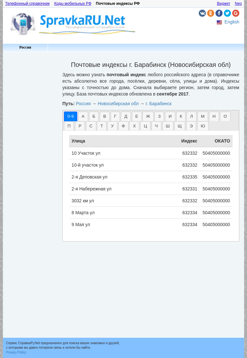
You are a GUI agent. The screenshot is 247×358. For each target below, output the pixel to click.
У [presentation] (112, 126)
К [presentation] (181, 116)
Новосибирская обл (118, 103)
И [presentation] (170, 116)
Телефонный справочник (27, 3)
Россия (25, 47)
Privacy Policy (16, 352)
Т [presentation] (101, 126)
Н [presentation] (214, 116)
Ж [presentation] (148, 116)
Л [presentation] (191, 116)
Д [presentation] (125, 116)
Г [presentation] (115, 116)
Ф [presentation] (123, 126)
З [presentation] (159, 116)
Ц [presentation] (145, 126)
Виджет (223, 3)
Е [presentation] (136, 116)
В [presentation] (104, 116)
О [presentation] (225, 116)
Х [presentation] (134, 126)
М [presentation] (203, 116)
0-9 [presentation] (71, 116)
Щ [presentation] (180, 126)
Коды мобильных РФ (72, 3)
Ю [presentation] (203, 126)
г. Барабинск (158, 103)
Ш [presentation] (168, 126)
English (231, 21)
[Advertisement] (30, 151)
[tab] (70, 116)
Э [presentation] (191, 126)
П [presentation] (69, 126)
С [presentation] (91, 126)
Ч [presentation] (156, 126)
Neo (238, 3)
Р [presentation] (79, 126)
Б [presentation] (94, 116)
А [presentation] (83, 116)
